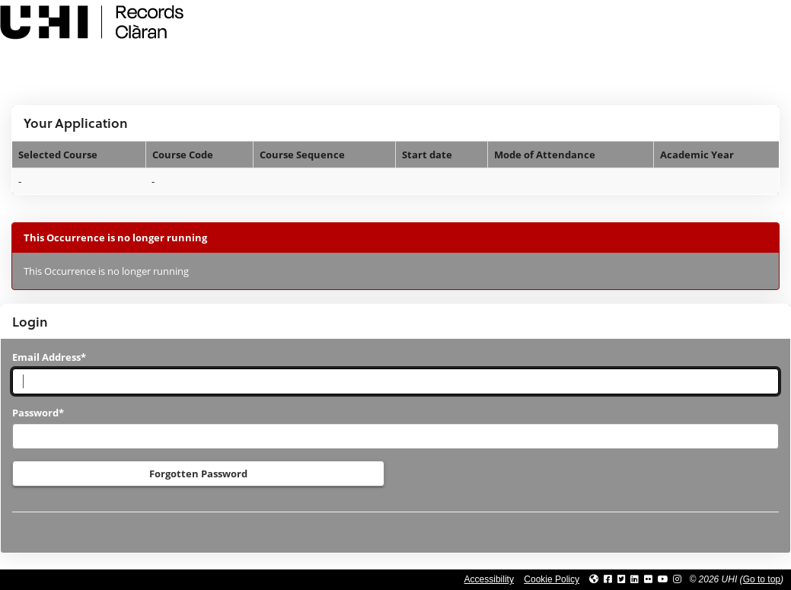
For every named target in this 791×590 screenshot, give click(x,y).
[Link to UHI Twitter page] (621, 579)
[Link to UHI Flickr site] (648, 579)
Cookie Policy (551, 579)
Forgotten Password (198, 473)
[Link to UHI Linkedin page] (634, 579)
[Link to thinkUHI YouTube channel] (663, 579)
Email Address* (49, 357)
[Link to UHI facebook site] (608, 579)
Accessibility (489, 579)
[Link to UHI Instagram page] (677, 579)
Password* (38, 412)
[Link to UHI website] (593, 579)
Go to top (761, 579)
